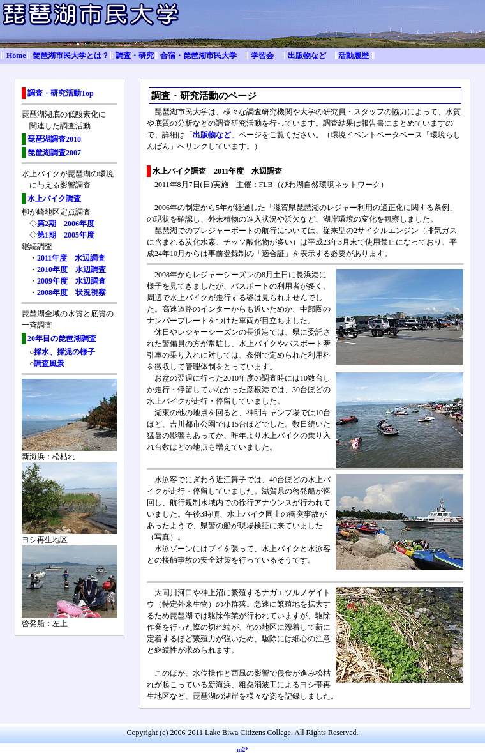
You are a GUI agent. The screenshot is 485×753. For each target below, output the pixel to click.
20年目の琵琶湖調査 (61, 338)
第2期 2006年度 (65, 223)
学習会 (262, 55)
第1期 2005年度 (65, 235)
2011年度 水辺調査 (71, 258)
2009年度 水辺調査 (71, 281)
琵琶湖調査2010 (54, 139)
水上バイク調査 (54, 198)
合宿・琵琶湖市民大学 (198, 55)
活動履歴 (353, 55)
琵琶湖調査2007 (54, 152)
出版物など (307, 55)
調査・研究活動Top (60, 93)
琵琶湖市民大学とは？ (71, 55)
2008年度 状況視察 (71, 292)
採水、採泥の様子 (64, 351)
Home (16, 55)
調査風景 (49, 363)
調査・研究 (135, 55)
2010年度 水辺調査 (71, 269)
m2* (242, 749)
